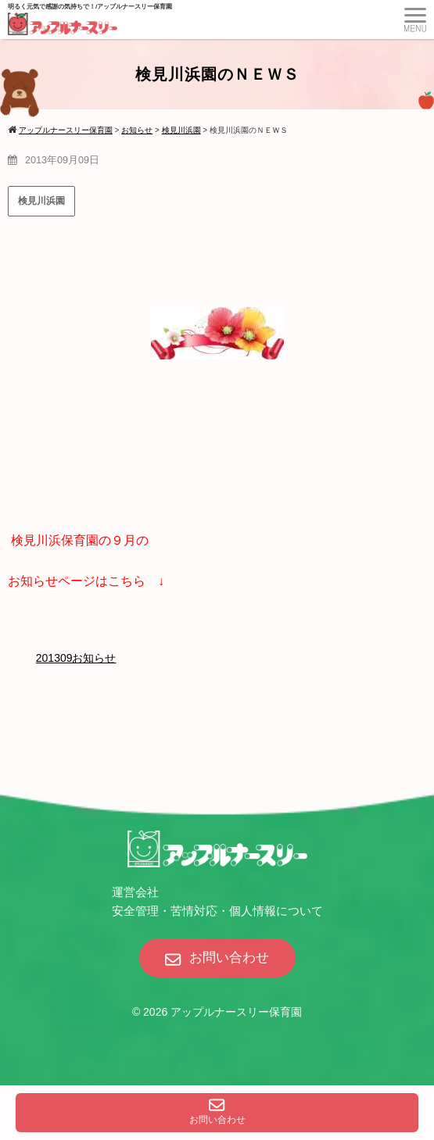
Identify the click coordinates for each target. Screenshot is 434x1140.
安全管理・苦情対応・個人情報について (217, 910)
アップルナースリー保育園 (236, 1012)
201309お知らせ (76, 658)
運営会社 (135, 892)
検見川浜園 (41, 200)
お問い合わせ (217, 1112)
